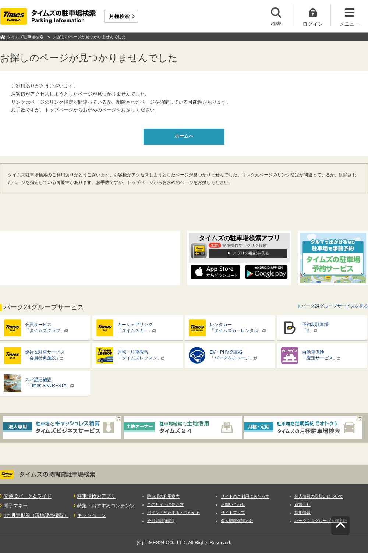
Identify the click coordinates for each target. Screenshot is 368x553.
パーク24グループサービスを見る (334, 306)
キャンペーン (91, 515)
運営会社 (302, 504)
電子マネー (16, 505)
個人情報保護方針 (237, 520)
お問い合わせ (233, 504)
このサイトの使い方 (165, 504)
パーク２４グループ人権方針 (320, 520)
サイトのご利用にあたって (245, 496)
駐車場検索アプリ (96, 496)
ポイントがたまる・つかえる (173, 512)
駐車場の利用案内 (163, 496)
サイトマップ (233, 512)
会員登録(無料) (160, 520)
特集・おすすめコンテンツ (106, 505)
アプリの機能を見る (251, 253)
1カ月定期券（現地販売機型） (36, 515)
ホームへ (184, 136)
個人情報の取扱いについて (318, 496)
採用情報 (302, 512)
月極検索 (119, 16)
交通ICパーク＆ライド (28, 496)
